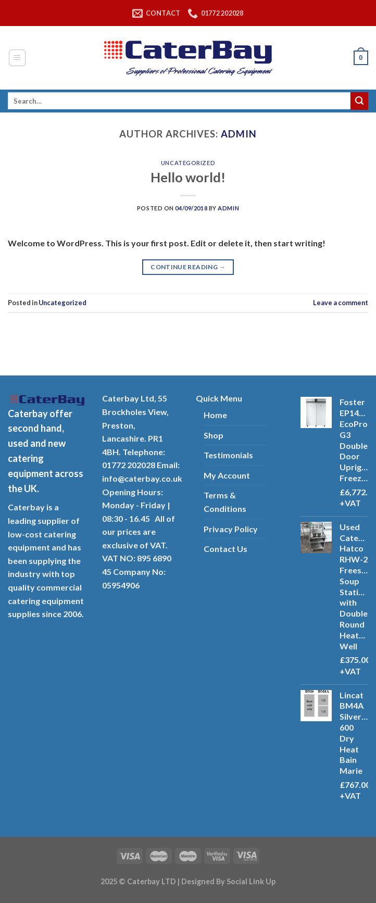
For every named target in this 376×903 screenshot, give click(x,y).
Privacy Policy (231, 529)
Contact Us (225, 549)
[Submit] (359, 101)
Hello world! (188, 177)
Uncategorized (188, 162)
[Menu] (17, 57)
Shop (213, 435)
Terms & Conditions (225, 501)
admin (239, 134)
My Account (227, 475)
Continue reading (188, 267)
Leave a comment (340, 302)
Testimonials (228, 455)
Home (215, 415)
